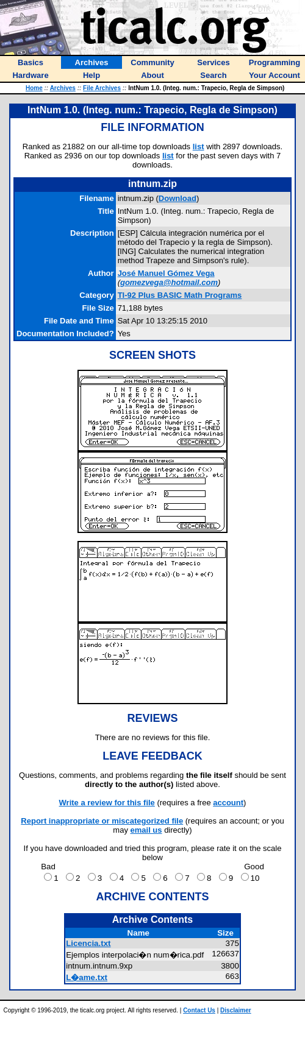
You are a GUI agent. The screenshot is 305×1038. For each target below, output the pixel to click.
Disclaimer (235, 1010)
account (228, 802)
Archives (63, 88)
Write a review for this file (107, 802)
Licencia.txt (88, 943)
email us (146, 830)
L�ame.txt (86, 977)
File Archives (102, 88)
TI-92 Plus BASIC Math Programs (180, 295)
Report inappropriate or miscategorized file (102, 820)
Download (177, 198)
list (198, 146)
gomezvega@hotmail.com (169, 282)
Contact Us (199, 1010)
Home (34, 88)
